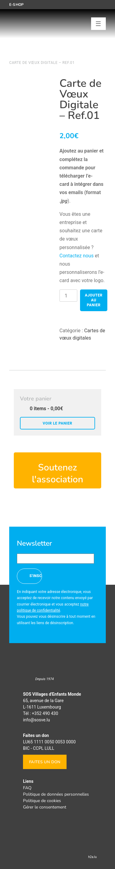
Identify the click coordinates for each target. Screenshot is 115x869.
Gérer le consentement (44, 807)
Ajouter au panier (93, 300)
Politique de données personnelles (56, 794)
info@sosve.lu (36, 719)
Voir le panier (57, 423)
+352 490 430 (45, 713)
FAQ (27, 788)
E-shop (16, 4)
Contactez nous (76, 256)
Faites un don (44, 762)
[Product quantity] (68, 295)
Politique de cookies (42, 801)
